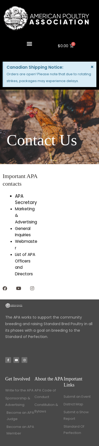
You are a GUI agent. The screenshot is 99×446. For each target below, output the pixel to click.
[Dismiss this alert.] (92, 66)
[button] (29, 43)
